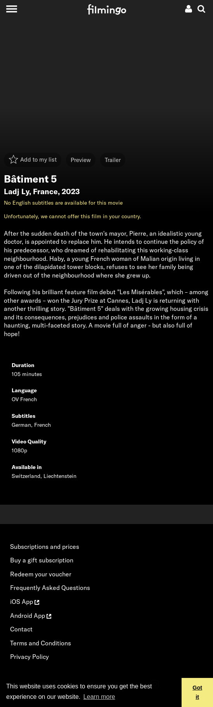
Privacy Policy (29, 656)
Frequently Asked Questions (50, 587)
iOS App (24, 601)
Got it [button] (197, 692)
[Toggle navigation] (11, 8)
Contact (21, 629)
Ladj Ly (16, 191)
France (45, 191)
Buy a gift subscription (41, 560)
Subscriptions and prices (44, 546)
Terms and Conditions (40, 643)
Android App (30, 615)
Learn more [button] (99, 696)
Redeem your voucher (40, 574)
